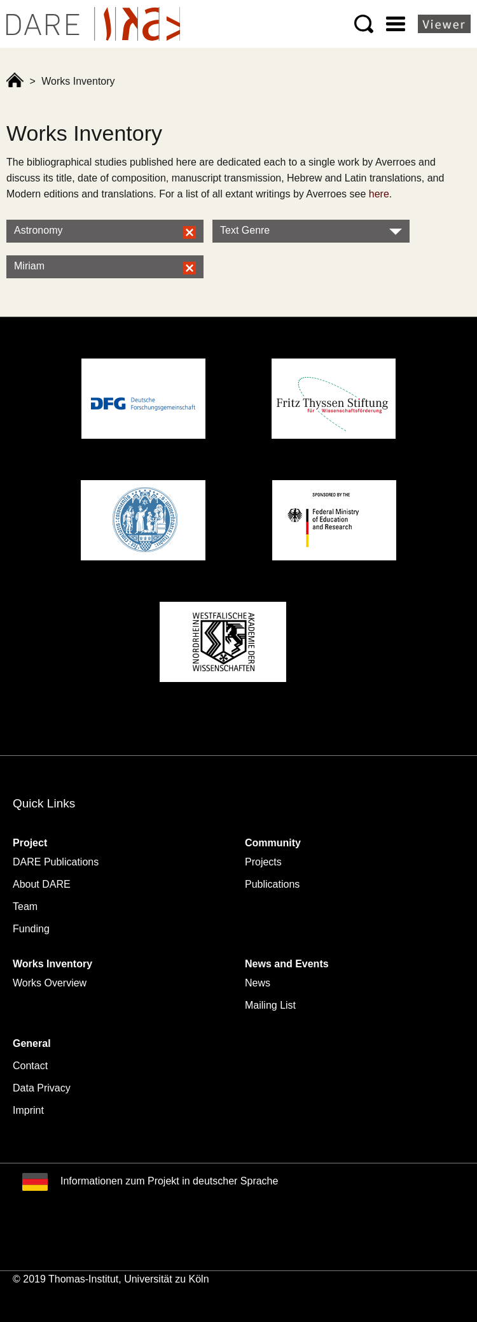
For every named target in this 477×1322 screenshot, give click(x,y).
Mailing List (270, 1005)
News (257, 982)
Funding (31, 928)
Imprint (28, 1110)
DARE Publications (56, 861)
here (379, 193)
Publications (272, 884)
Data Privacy (42, 1088)
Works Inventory (52, 963)
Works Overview (49, 982)
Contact (30, 1065)
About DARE (42, 884)
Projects (263, 861)
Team (25, 906)
